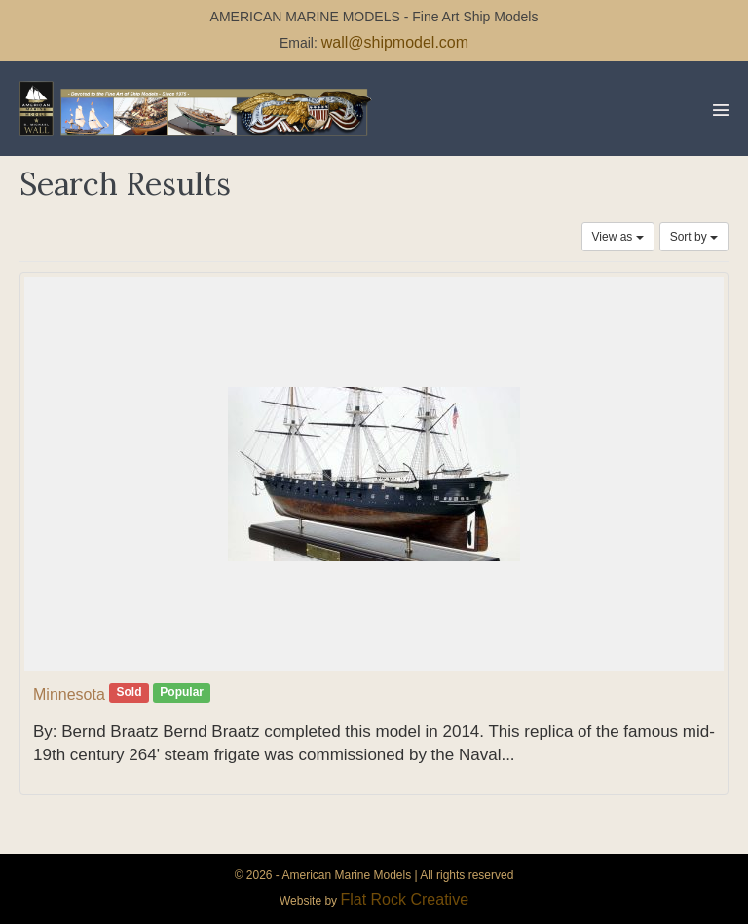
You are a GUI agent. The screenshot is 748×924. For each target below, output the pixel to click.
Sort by (694, 237)
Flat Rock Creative (404, 899)
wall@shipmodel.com (394, 42)
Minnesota (69, 694)
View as (618, 237)
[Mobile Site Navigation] (721, 110)
